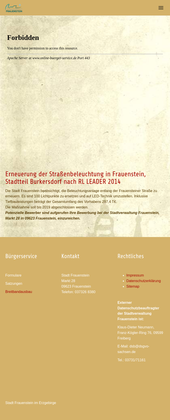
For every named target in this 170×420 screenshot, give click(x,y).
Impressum (135, 275)
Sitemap (132, 286)
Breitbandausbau (18, 292)
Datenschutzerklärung (143, 281)
